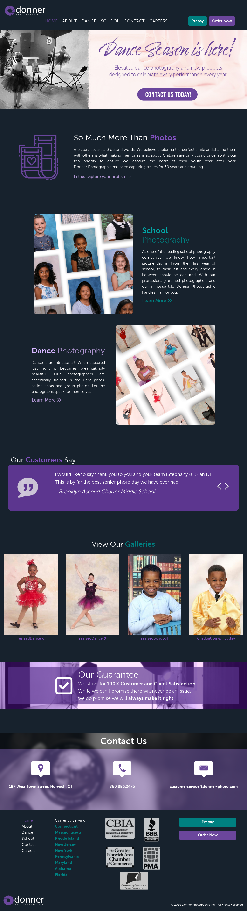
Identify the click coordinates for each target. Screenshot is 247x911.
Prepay (198, 21)
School (110, 21)
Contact (134, 21)
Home (51, 21)
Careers (158, 21)
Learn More (157, 300)
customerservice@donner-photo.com (204, 786)
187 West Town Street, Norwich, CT (41, 786)
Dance (89, 21)
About (69, 21)
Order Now (222, 21)
